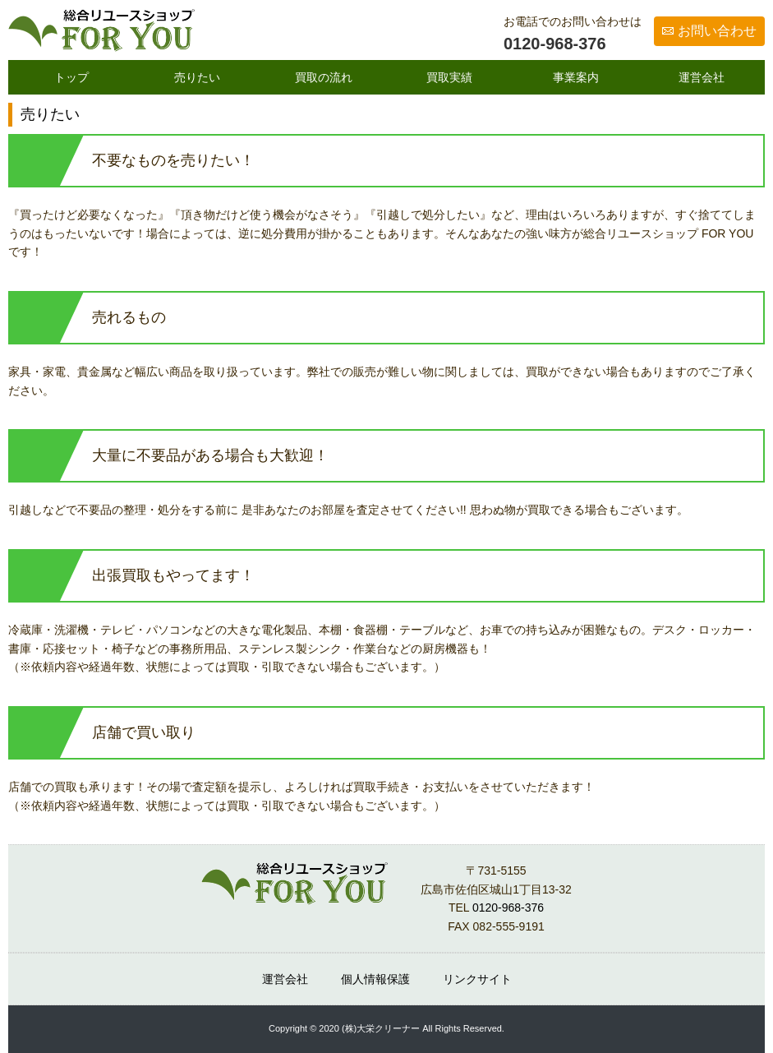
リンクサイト (477, 979)
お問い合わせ (717, 31)
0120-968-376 (555, 44)
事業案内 (576, 77)
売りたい (197, 77)
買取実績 (449, 77)
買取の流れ (323, 77)
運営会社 (702, 77)
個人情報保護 (375, 979)
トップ (71, 77)
